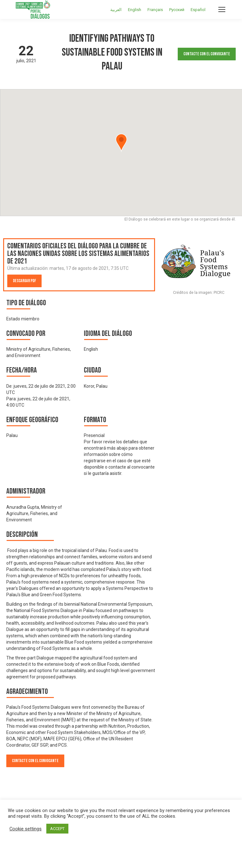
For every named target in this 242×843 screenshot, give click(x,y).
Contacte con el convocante (206, 54)
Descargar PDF (24, 280)
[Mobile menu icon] (221, 9)
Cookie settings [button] (25, 829)
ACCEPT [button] (57, 828)
